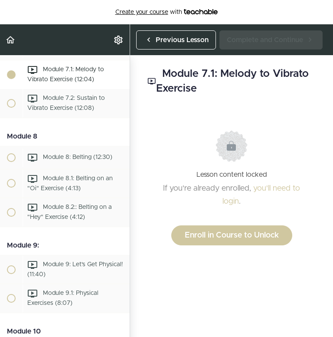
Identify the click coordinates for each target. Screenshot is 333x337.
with (166, 12)
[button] (11, 39)
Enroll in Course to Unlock (232, 235)
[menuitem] (119, 39)
